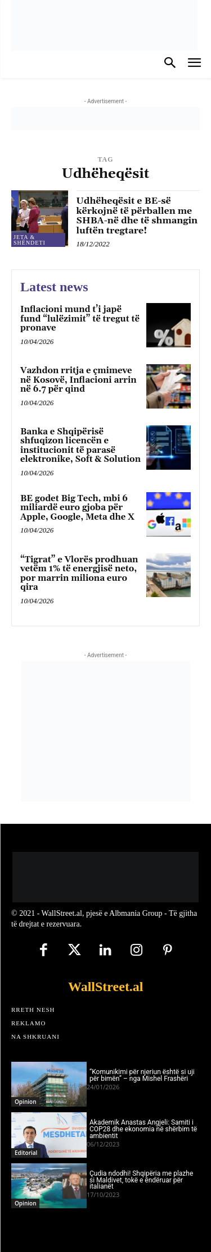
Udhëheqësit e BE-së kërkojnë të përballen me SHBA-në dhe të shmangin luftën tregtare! (137, 215)
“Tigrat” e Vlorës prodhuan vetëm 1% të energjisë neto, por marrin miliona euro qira (79, 573)
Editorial (26, 1153)
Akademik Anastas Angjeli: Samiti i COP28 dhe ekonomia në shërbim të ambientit (143, 1129)
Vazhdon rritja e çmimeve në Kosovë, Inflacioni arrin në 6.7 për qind (78, 380)
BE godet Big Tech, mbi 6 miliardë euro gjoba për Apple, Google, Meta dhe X (77, 507)
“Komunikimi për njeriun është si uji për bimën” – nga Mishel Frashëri (142, 1075)
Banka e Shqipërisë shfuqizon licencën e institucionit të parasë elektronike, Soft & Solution (80, 445)
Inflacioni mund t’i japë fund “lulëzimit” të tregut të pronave (80, 318)
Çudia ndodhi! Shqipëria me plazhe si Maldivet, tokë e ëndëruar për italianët (141, 1180)
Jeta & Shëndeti (30, 240)
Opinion (25, 1102)
